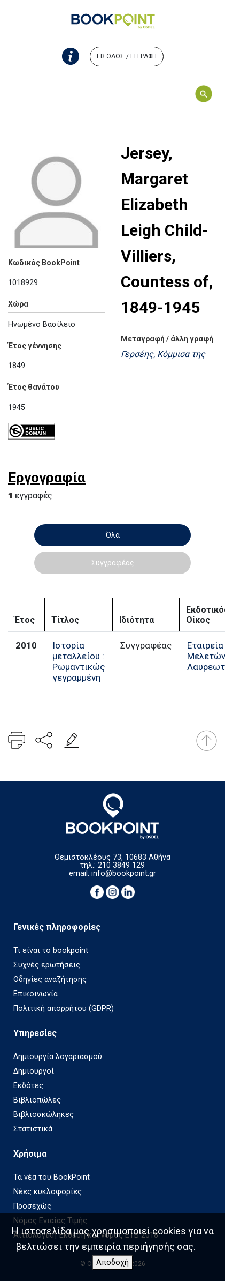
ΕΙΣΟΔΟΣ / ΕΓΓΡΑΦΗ (127, 56)
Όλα (113, 535)
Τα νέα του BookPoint (51, 1177)
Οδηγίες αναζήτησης (50, 979)
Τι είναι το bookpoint (50, 950)
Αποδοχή (112, 1262)
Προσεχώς (32, 1206)
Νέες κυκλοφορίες (47, 1191)
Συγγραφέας (112, 562)
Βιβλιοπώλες (37, 1100)
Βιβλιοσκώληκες (43, 1114)
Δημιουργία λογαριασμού (57, 1056)
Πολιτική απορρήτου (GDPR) (63, 1008)
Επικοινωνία (35, 994)
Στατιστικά (32, 1129)
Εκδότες (28, 1085)
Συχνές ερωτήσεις (46, 965)
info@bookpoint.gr (123, 873)
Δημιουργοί (33, 1071)
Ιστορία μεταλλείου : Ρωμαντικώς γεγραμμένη (78, 661)
